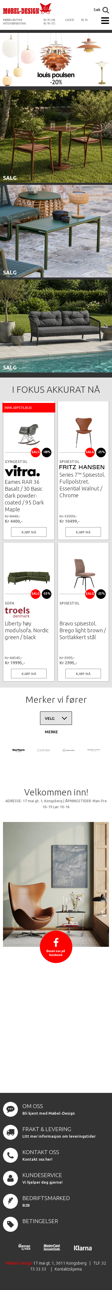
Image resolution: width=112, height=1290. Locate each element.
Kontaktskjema (68, 1269)
